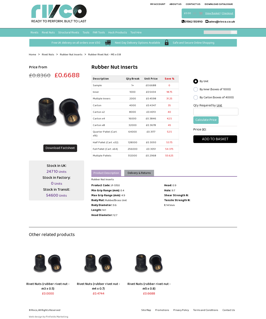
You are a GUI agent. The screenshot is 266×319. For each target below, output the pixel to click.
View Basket (212, 13)
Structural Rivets (68, 32)
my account (157, 4)
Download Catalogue (219, 4)
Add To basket (215, 139)
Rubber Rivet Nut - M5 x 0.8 (104, 55)
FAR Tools (99, 32)
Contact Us (228, 310)
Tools (86, 32)
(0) (194, 13)
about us (175, 4)
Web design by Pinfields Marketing (48, 317)
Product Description (106, 173)
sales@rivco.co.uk (220, 21)
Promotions (162, 310)
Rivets (34, 32)
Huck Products (117, 32)
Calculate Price (205, 120)
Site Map (146, 310)
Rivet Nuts (48, 32)
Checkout (227, 13)
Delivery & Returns (139, 173)
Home (32, 55)
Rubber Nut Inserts (71, 55)
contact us (193, 4)
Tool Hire (135, 32)
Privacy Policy (181, 310)
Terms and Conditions (205, 310)
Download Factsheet (60, 148)
